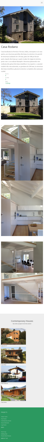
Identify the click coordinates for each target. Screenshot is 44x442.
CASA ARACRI (4, 383)
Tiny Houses (4, 418)
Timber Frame (4, 416)
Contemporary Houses (6, 420)
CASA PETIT (4, 346)
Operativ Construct (6, 2)
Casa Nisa (3, 364)
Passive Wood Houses (6, 436)
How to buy (3, 431)
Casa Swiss (4, 402)
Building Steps (4, 434)
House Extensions (5, 422)
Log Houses (3, 425)
